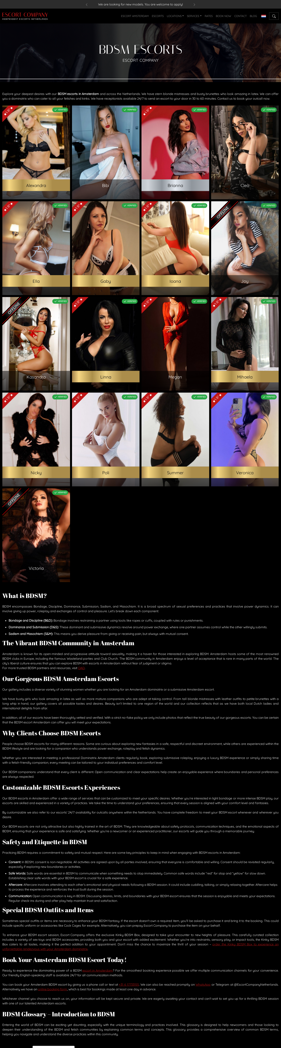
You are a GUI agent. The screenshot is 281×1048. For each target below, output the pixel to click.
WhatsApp (203, 984)
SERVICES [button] (193, 16)
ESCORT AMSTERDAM (135, 16)
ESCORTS (158, 16)
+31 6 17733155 (129, 984)
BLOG (253, 16)
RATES (209, 16)
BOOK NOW (223, 16)
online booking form (52, 989)
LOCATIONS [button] (174, 16)
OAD (81, 668)
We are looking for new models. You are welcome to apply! (140, 4)
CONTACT (240, 16)
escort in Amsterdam (97, 970)
